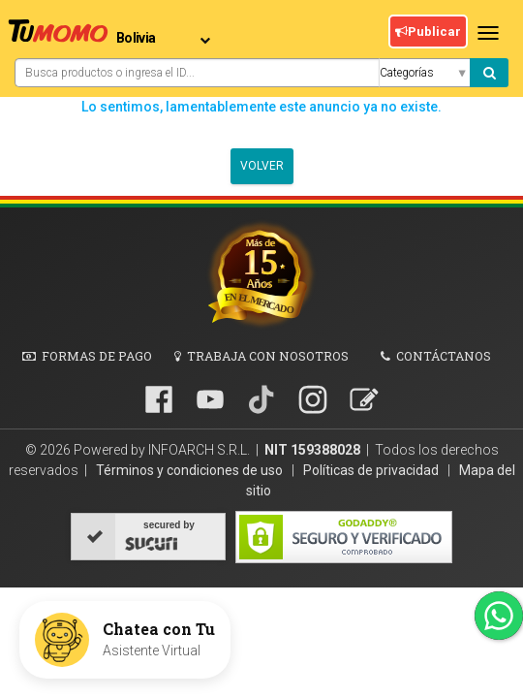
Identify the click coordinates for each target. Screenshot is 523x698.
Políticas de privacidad (372, 470)
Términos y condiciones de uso (191, 470)
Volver (262, 166)
